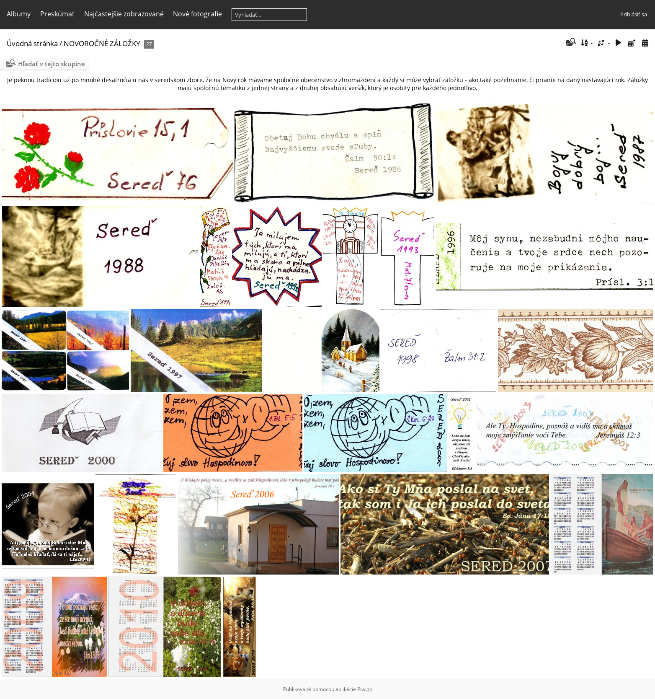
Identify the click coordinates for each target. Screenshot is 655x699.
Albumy (19, 13)
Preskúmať (57, 13)
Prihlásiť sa (633, 14)
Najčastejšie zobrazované (124, 13)
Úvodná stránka (32, 43)
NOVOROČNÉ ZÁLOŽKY (102, 43)
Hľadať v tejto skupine (51, 64)
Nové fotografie (197, 13)
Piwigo (364, 689)
